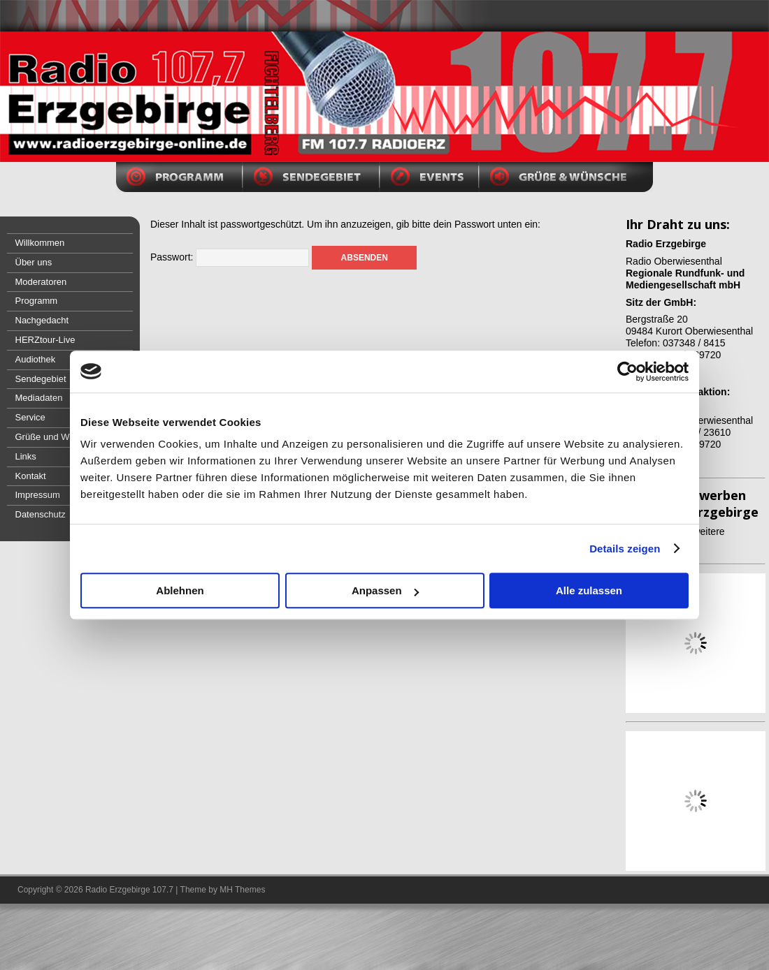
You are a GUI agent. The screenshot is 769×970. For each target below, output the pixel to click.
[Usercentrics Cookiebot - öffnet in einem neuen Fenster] (627, 371)
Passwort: (229, 257)
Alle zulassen (589, 590)
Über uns (33, 262)
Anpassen (385, 590)
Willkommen (40, 242)
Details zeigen (624, 548)
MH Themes (242, 890)
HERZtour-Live (45, 340)
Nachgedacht (42, 320)
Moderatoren (41, 282)
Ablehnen (179, 590)
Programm (36, 300)
